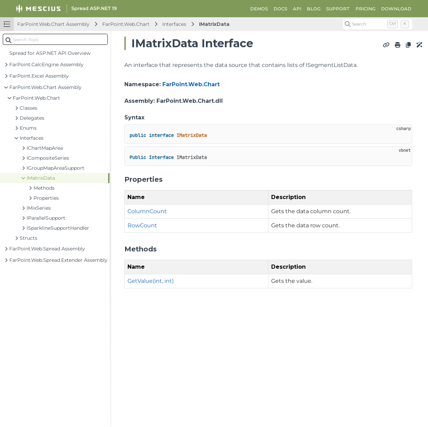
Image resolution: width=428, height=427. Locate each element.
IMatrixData (214, 24)
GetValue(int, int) (150, 281)
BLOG (314, 8)
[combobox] (55, 39)
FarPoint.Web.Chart (126, 24)
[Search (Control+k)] (377, 24)
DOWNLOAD (396, 8)
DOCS (280, 8)
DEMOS (259, 8)
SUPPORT (338, 8)
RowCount (142, 225)
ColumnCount (147, 211)
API (297, 8)
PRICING (365, 8)
